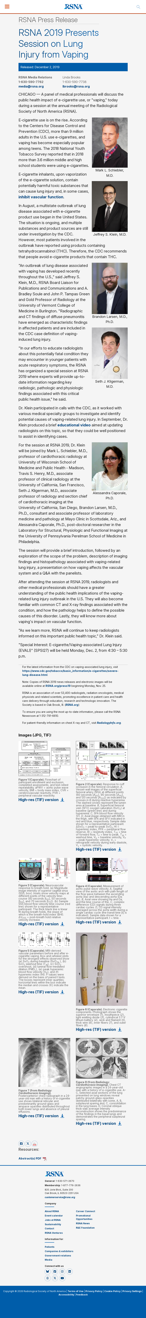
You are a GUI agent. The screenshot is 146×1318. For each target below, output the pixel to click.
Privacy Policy (93, 1291)
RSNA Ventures (54, 1232)
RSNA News (83, 1223)
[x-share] (28, 1143)
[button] (48, 1271)
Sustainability (53, 1224)
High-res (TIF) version (39, 799)
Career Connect (85, 1211)
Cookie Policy (112, 1291)
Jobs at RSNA (53, 1220)
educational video (74, 425)
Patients (49, 1246)
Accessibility (66, 1294)
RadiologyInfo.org (109, 722)
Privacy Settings (132, 1291)
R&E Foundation (85, 1227)
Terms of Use (75, 1291)
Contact (49, 1228)
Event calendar (54, 1215)
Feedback (82, 1294)
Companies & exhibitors (59, 1251)
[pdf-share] (34, 1143)
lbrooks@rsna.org (76, 86)
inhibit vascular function (41, 197)
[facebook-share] (22, 1143)
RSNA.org (72, 704)
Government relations (58, 1255)
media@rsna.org (31, 86)
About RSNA (52, 1211)
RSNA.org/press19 (58, 685)
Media (48, 1259)
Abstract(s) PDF (30, 1158)
